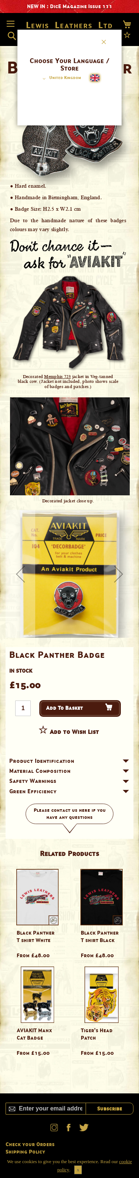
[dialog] (69, 589)
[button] (60, 79)
